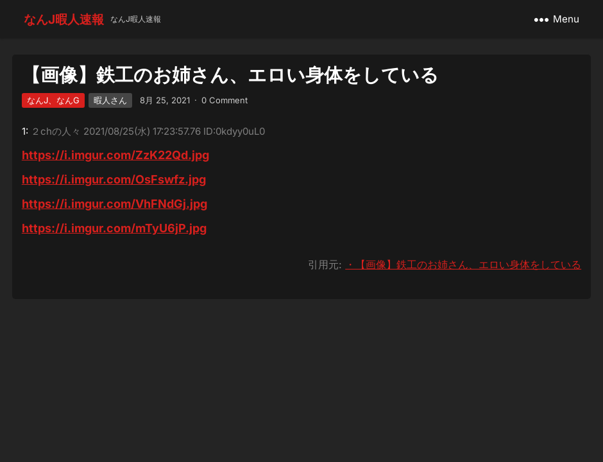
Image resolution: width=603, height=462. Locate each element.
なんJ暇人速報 (64, 19)
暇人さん (110, 100)
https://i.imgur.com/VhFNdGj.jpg (114, 203)
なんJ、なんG (53, 100)
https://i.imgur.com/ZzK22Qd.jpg (115, 155)
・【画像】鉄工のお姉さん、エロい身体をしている (463, 264)
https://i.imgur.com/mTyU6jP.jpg (114, 228)
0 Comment (224, 100)
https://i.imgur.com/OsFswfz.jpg (114, 179)
